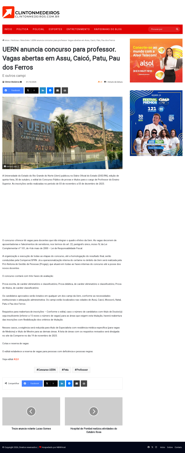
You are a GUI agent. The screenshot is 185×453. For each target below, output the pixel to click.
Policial (38, 29)
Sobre (170, 447)
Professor (82, 369)
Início (8, 29)
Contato (178, 447)
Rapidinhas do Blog (108, 29)
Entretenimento (78, 29)
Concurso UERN (46, 369)
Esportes (55, 29)
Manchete (25, 40)
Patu (65, 369)
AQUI (16, 359)
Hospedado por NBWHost (54, 447)
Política (23, 29)
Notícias (15, 40)
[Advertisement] (62, 211)
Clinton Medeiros (12, 82)
